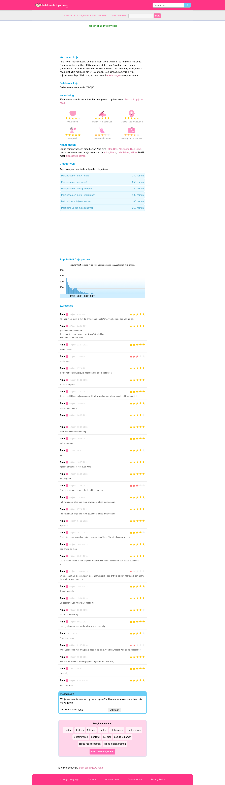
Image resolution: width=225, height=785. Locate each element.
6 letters (103, 730)
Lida (120, 152)
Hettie (113, 152)
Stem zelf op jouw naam (91, 768)
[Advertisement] (43, 64)
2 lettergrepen (134, 730)
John (138, 149)
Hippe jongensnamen (115, 744)
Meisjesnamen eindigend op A (102, 188)
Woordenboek (112, 779)
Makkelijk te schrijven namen (102, 201)
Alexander (124, 149)
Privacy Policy (158, 779)
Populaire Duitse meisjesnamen (102, 208)
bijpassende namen (76, 156)
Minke (126, 152)
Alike (106, 152)
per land (95, 737)
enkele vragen (113, 75)
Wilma (134, 152)
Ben (115, 149)
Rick (132, 149)
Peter (109, 149)
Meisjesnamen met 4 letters (102, 175)
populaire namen (122, 737)
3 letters (68, 730)
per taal (107, 737)
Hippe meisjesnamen (90, 744)
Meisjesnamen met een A (102, 182)
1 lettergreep (116, 730)
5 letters (91, 730)
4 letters (80, 730)
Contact (92, 779)
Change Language (69, 779)
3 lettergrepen (81, 737)
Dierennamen (135, 779)
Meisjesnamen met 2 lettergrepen (102, 195)
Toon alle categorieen (102, 751)
